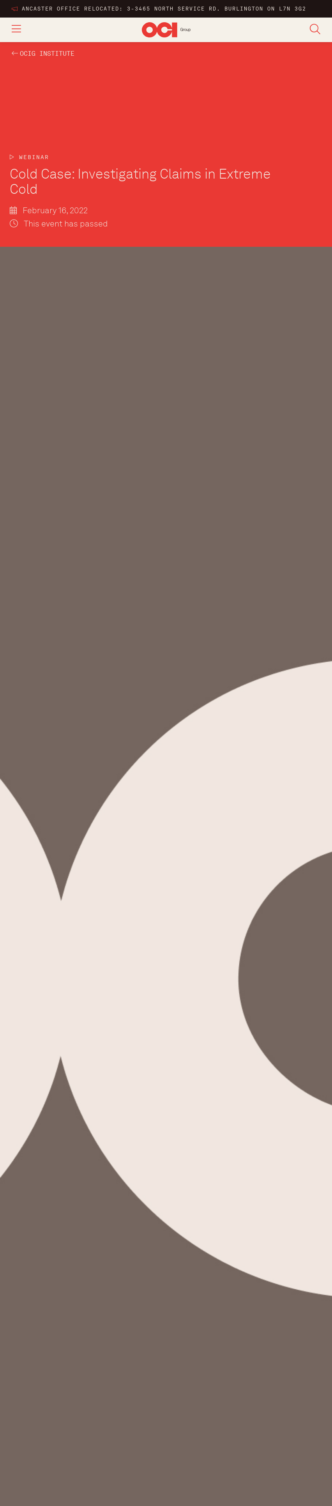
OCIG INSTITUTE (47, 53)
